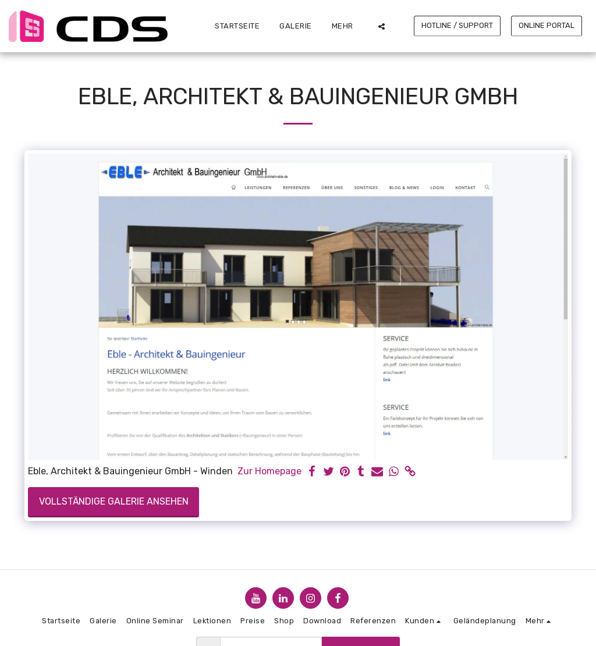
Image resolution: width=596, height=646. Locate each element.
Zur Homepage (269, 471)
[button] (381, 26)
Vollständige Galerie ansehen (114, 501)
